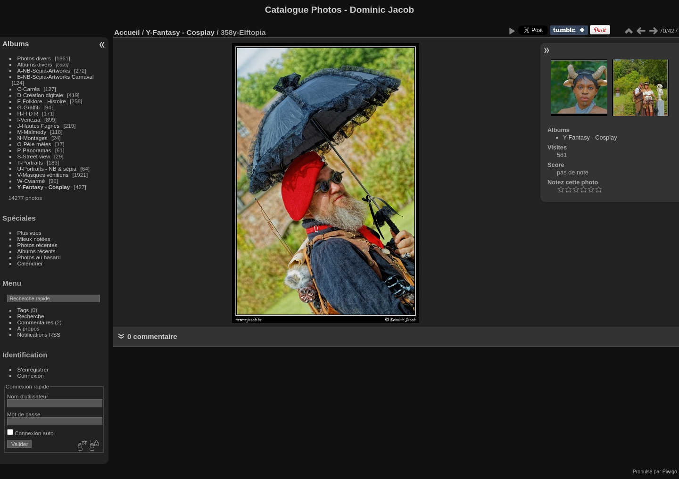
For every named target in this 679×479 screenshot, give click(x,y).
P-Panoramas (34, 150)
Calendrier (30, 263)
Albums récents (36, 251)
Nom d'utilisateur (27, 396)
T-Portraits (30, 162)
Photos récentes (37, 245)
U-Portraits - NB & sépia (47, 168)
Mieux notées (33, 239)
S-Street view (33, 156)
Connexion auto (30, 433)
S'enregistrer (33, 369)
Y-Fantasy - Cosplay (43, 187)
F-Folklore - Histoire (41, 101)
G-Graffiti (28, 107)
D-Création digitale (40, 95)
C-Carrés (28, 89)
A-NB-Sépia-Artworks (43, 70)
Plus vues (29, 233)
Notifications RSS (39, 334)
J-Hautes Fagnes (38, 126)
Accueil (127, 32)
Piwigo (669, 471)
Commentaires (35, 322)
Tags (23, 310)
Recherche (30, 316)
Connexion (30, 375)
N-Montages (32, 138)
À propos (28, 328)
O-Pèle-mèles (34, 144)
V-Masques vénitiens (43, 175)
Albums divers (34, 64)
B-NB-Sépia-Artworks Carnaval (55, 77)
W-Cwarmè (31, 181)
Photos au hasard (39, 257)
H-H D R (27, 113)
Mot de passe (24, 414)
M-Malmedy (31, 132)
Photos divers (34, 58)
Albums (15, 44)
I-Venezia (29, 119)
